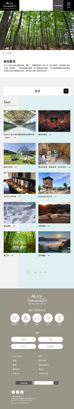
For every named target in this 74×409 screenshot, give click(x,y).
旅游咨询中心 (44, 365)
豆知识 (41, 369)
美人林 (23, 346)
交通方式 (16, 373)
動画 (14, 365)
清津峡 (23, 339)
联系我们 (16, 369)
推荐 (40, 356)
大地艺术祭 (43, 373)
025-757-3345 (19, 400)
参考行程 (42, 360)
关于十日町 (17, 356)
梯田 (50, 339)
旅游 (14, 360)
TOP (3, 53)
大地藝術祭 (50, 346)
